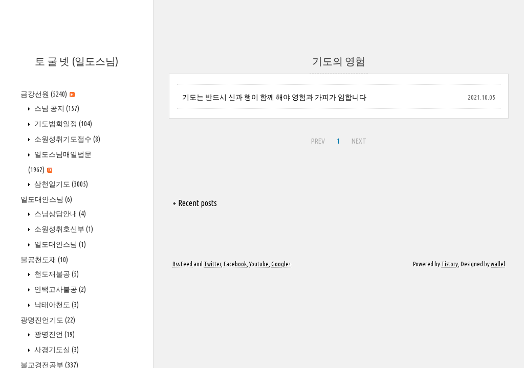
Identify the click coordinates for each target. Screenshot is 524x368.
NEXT (357, 139)
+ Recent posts (194, 203)
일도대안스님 (46, 199)
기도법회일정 (62, 124)
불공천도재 (44, 260)
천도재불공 (56, 274)
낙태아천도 (56, 305)
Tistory (449, 264)
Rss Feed (182, 264)
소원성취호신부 (63, 229)
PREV (317, 139)
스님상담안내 (59, 214)
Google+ (281, 264)
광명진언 (54, 334)
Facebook (235, 264)
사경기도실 (56, 350)
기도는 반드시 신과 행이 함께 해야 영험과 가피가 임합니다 (274, 97)
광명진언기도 (47, 320)
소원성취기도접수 (66, 139)
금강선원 (47, 94)
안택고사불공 (59, 289)
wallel (498, 264)
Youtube (259, 264)
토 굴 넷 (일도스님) (76, 61)
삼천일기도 (60, 184)
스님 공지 (56, 108)
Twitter (212, 264)
